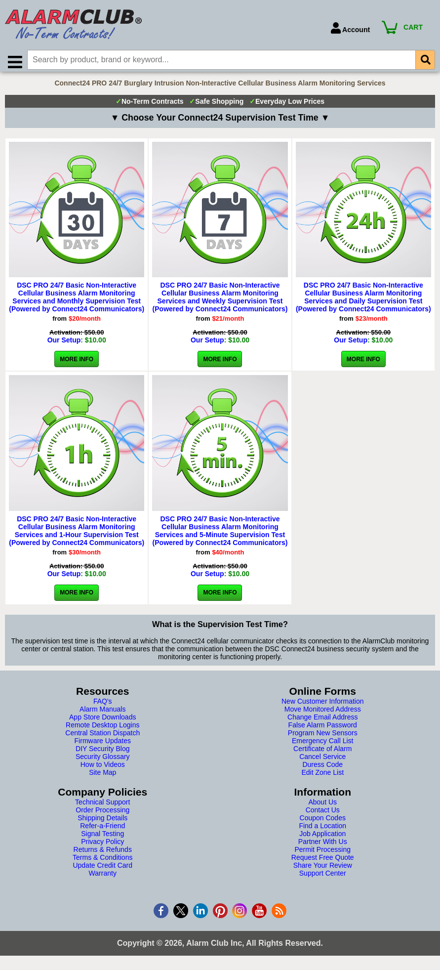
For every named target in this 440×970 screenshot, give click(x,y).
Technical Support (102, 806)
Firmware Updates (103, 745)
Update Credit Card (102, 870)
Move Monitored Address (322, 713)
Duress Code (322, 769)
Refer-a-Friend (102, 830)
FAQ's (102, 706)
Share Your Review (322, 870)
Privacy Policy (102, 846)
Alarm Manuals (102, 713)
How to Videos (102, 769)
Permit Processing (322, 854)
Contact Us (323, 814)
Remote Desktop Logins (102, 729)
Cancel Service (322, 761)
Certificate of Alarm (322, 753)
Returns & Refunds (103, 854)
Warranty (103, 878)
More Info (76, 363)
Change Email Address (322, 721)
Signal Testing (102, 838)
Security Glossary (103, 761)
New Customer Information (322, 706)
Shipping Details (102, 822)
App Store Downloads (102, 721)
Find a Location (322, 830)
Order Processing (102, 814)
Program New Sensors (323, 737)
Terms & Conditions (102, 862)
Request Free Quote (322, 862)
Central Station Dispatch (102, 737)
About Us (322, 806)
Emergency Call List (323, 745)
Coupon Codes (323, 822)
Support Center (322, 878)
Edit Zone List (322, 777)
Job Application (322, 838)
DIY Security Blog (102, 753)
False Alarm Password (322, 729)
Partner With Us (322, 846)
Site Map (102, 777)
